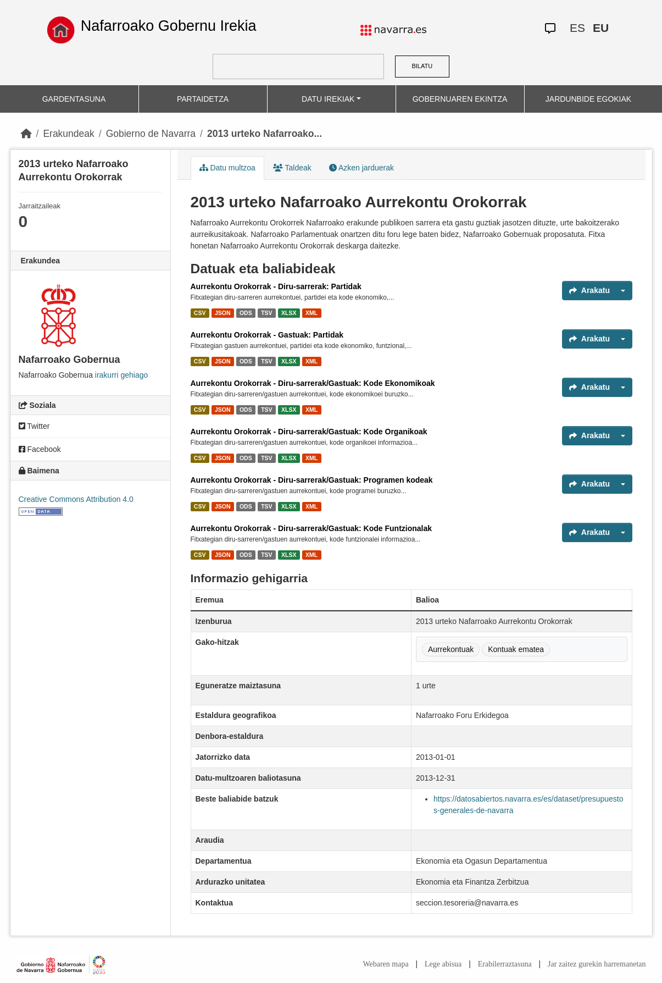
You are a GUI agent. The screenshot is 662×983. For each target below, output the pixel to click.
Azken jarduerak (361, 167)
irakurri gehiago (121, 375)
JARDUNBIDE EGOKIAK (588, 99)
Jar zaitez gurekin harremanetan (597, 964)
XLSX (288, 313)
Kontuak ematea (516, 649)
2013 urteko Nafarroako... (264, 133)
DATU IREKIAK (328, 99)
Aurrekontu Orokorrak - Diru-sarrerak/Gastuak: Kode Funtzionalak (311, 528)
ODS (246, 313)
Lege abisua (443, 964)
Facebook (40, 449)
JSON (223, 313)
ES (577, 27)
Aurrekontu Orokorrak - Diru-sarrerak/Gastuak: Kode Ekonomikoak (313, 383)
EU (601, 27)
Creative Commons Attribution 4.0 (76, 499)
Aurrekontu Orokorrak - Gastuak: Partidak (267, 334)
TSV (266, 313)
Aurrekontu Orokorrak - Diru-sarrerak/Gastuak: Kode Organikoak (309, 431)
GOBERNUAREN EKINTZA (460, 99)
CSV (200, 313)
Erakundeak (68, 133)
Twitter (34, 426)
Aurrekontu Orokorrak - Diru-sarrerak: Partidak (276, 286)
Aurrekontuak (451, 649)
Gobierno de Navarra (151, 133)
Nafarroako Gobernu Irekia (169, 26)
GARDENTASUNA (74, 99)
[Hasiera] (26, 133)
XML (311, 313)
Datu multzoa (227, 167)
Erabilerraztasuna (505, 964)
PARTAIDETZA (203, 99)
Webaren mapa (385, 964)
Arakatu (589, 290)
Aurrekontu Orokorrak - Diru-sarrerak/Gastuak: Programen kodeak (312, 480)
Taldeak (292, 167)
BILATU (421, 66)
